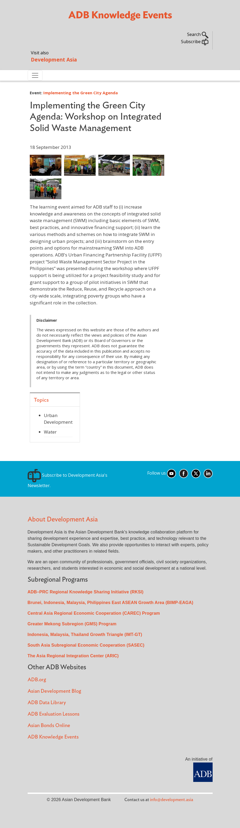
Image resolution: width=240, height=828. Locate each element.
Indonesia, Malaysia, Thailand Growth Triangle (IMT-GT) (85, 634)
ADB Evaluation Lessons (53, 714)
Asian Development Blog (54, 691)
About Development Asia (63, 519)
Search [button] (197, 34)
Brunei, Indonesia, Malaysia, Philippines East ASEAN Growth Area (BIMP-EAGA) (110, 602)
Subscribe (194, 41)
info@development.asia (171, 800)
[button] (45, 165)
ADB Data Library (47, 702)
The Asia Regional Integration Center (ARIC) (73, 656)
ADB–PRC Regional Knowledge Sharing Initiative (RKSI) (86, 592)
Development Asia (54, 59)
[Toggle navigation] (35, 75)
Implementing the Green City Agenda (80, 92)
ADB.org (37, 679)
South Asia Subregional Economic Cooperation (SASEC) (86, 645)
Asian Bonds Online (49, 725)
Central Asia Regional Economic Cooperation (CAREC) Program (94, 613)
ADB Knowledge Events (53, 737)
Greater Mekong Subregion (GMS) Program (72, 624)
